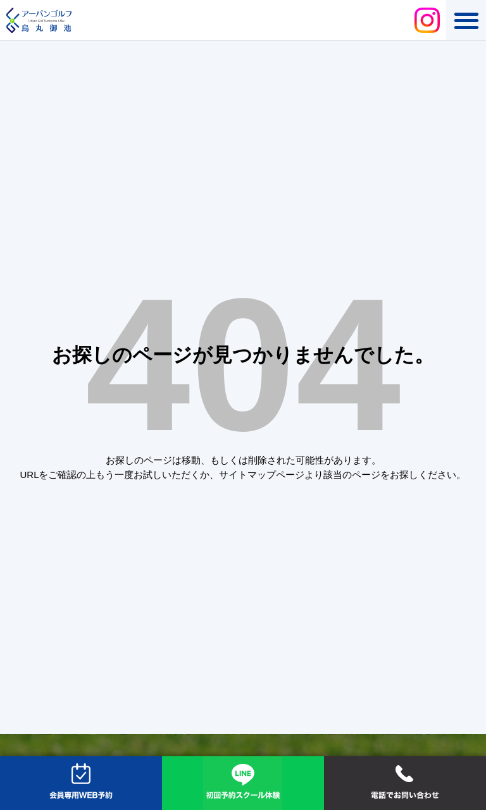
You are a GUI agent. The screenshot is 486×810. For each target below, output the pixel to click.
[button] (466, 20)
